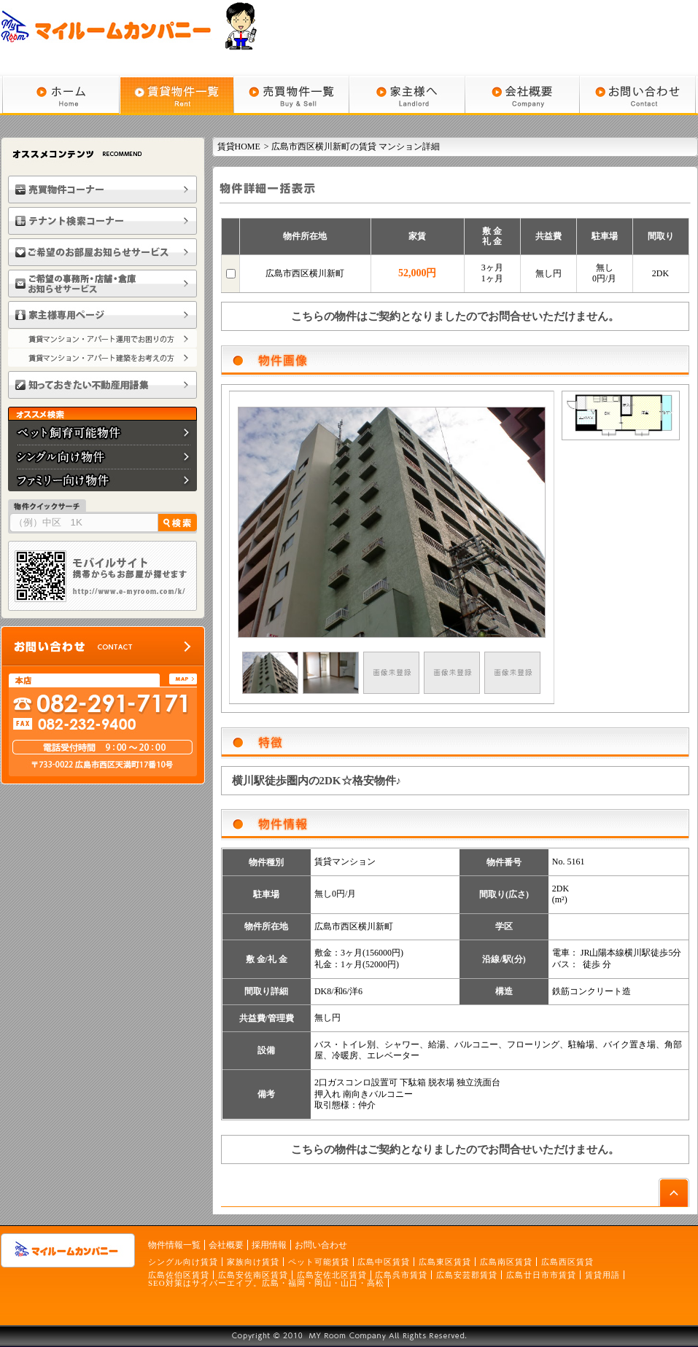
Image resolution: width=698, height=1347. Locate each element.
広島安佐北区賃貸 (332, 1274)
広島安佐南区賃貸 (253, 1274)
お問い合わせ (321, 1245)
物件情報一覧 (174, 1245)
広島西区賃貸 (567, 1261)
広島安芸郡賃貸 (466, 1274)
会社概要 (226, 1245)
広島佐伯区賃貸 (178, 1274)
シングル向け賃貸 (183, 1261)
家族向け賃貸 (253, 1261)
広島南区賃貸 (506, 1261)
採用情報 (269, 1245)
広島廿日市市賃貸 (541, 1274)
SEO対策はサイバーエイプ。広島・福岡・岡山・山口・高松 (266, 1282)
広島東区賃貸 (445, 1261)
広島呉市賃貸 (401, 1274)
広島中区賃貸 (383, 1261)
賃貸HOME (238, 146)
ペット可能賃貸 (318, 1261)
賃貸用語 (602, 1274)
